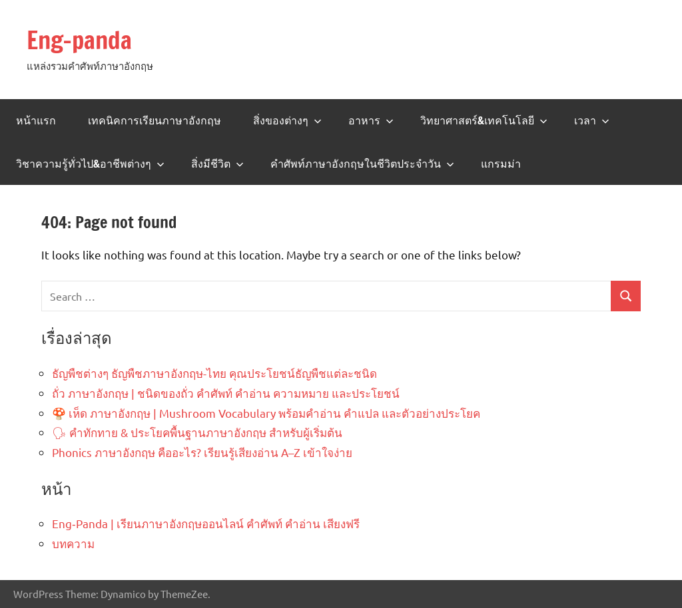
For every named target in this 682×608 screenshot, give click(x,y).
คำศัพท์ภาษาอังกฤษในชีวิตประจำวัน (362, 163)
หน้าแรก (36, 120)
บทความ (73, 543)
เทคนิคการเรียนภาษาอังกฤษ (154, 120)
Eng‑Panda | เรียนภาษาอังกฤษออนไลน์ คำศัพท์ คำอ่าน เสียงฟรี (206, 523)
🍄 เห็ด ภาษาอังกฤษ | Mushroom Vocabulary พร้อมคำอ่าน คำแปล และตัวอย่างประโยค (266, 413)
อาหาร (371, 120)
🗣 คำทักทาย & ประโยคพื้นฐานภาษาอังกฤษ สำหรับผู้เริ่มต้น (197, 432)
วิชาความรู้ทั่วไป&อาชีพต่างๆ (90, 163)
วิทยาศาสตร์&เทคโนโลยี (483, 120)
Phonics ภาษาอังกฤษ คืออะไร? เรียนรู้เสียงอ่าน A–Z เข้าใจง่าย (202, 452)
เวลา (591, 120)
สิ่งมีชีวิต (217, 163)
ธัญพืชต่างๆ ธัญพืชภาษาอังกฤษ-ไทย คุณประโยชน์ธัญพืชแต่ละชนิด (214, 373)
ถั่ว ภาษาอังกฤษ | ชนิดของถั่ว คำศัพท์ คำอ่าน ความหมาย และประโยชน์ (226, 393)
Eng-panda (79, 40)
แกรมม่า (501, 163)
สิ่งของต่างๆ (287, 120)
